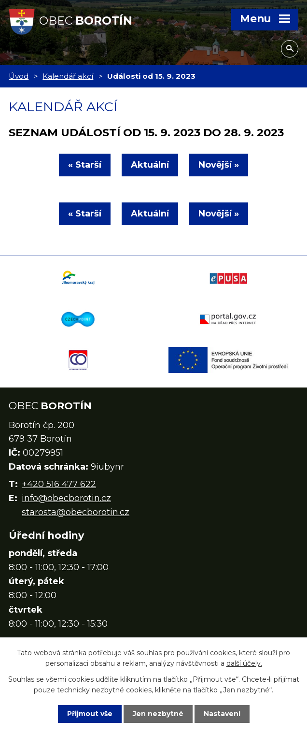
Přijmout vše (89, 713)
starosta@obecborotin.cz (75, 512)
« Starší (84, 164)
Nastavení (222, 713)
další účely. (244, 663)
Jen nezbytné (158, 713)
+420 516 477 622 (59, 484)
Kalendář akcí (67, 76)
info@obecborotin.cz (66, 498)
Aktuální (150, 164)
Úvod (18, 76)
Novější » (218, 164)
